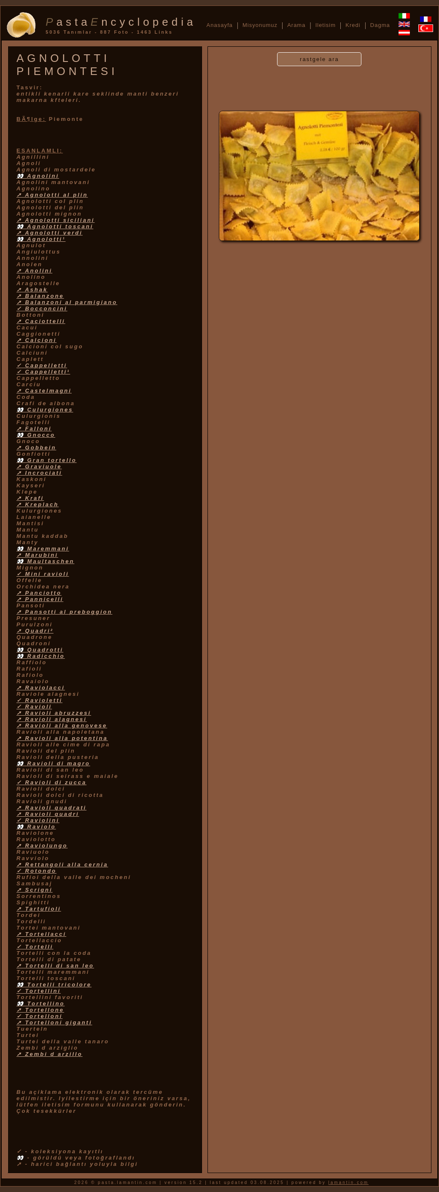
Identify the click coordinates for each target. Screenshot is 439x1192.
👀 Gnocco (35, 435)
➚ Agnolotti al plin (52, 195)
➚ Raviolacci (40, 687)
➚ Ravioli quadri (47, 814)
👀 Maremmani (42, 548)
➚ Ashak (32, 289)
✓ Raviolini (37, 820)
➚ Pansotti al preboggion (64, 612)
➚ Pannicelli (39, 599)
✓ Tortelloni (39, 1016)
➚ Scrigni (34, 890)
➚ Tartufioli (38, 909)
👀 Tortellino (40, 1003)
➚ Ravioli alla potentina (62, 738)
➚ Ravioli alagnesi (51, 719)
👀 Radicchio (40, 656)
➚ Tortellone (40, 1010)
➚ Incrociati (39, 473)
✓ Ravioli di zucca (51, 782)
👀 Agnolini (37, 176)
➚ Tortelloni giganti (54, 1022)
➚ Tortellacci (41, 934)
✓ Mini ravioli (42, 574)
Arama (296, 25)
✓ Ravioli (34, 706)
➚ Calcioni (36, 340)
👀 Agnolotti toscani (54, 226)
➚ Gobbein (36, 447)
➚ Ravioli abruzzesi (53, 713)
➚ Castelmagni (44, 391)
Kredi (352, 25)
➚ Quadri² (35, 631)
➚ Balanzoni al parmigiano (66, 302)
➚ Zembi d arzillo (49, 1054)
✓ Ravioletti (39, 700)
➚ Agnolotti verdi (49, 233)
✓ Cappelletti (41, 365)
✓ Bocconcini (41, 308)
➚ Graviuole (39, 466)
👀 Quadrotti (39, 650)
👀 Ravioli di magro (53, 763)
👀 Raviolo (36, 826)
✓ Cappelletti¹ (43, 372)
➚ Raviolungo (41, 845)
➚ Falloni (34, 428)
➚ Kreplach (37, 504)
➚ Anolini (34, 270)
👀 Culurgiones (44, 409)
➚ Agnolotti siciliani (55, 220)
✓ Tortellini (38, 991)
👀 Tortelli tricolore (54, 984)
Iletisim (325, 25)
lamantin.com (349, 1182)
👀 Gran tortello (46, 460)
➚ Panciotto (39, 593)
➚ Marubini (37, 555)
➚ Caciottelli (40, 321)
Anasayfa (220, 25)
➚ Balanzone (40, 296)
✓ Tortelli (34, 946)
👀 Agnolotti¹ (41, 239)
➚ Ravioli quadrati (51, 807)
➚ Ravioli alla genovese (61, 725)
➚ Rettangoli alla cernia (62, 864)
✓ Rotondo (36, 871)
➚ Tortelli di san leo (55, 965)
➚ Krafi (30, 498)
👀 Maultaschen (45, 561)
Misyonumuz (259, 25)
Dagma (380, 25)
